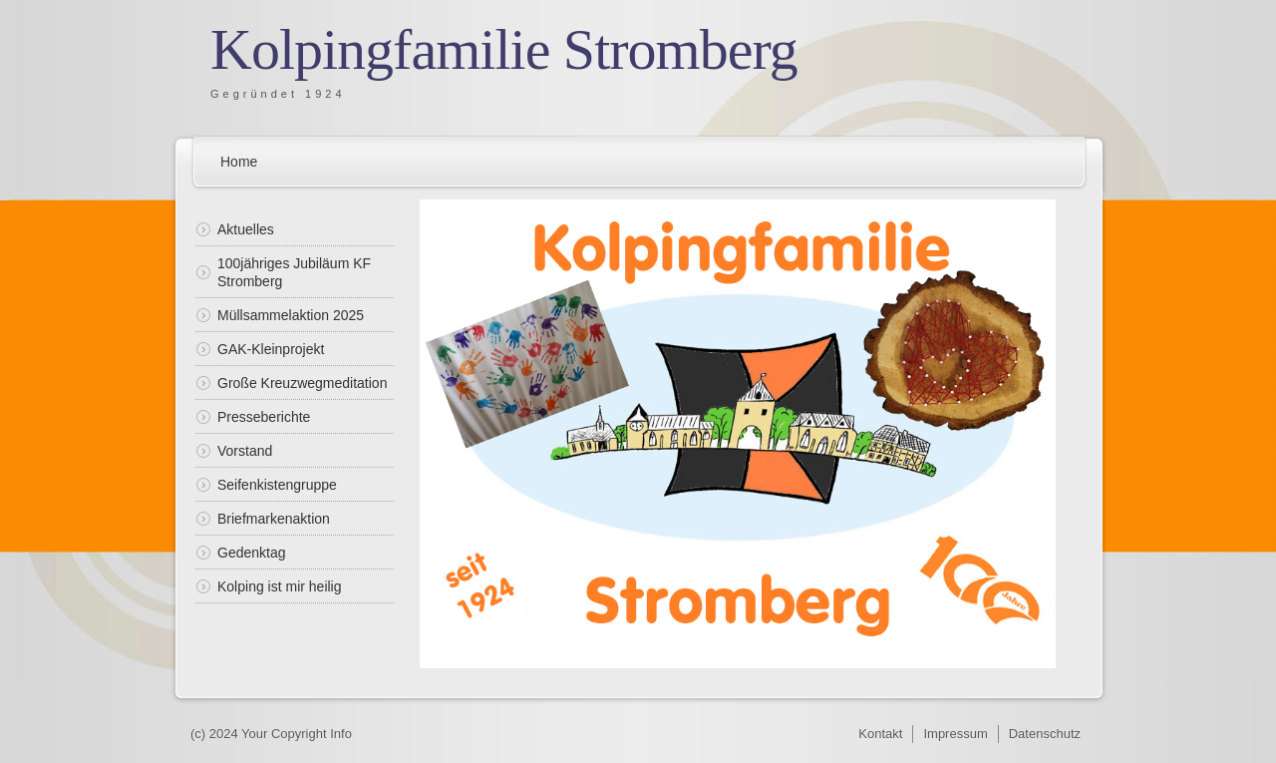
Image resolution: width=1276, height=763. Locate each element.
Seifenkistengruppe (277, 485)
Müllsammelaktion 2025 (290, 315)
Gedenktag (251, 553)
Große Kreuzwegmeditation (302, 383)
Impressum (955, 733)
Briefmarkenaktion (273, 519)
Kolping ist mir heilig (279, 586)
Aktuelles (245, 229)
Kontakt (880, 733)
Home (238, 162)
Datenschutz (1045, 733)
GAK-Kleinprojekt (270, 349)
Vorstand (244, 451)
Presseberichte (263, 417)
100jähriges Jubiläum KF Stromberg (294, 272)
